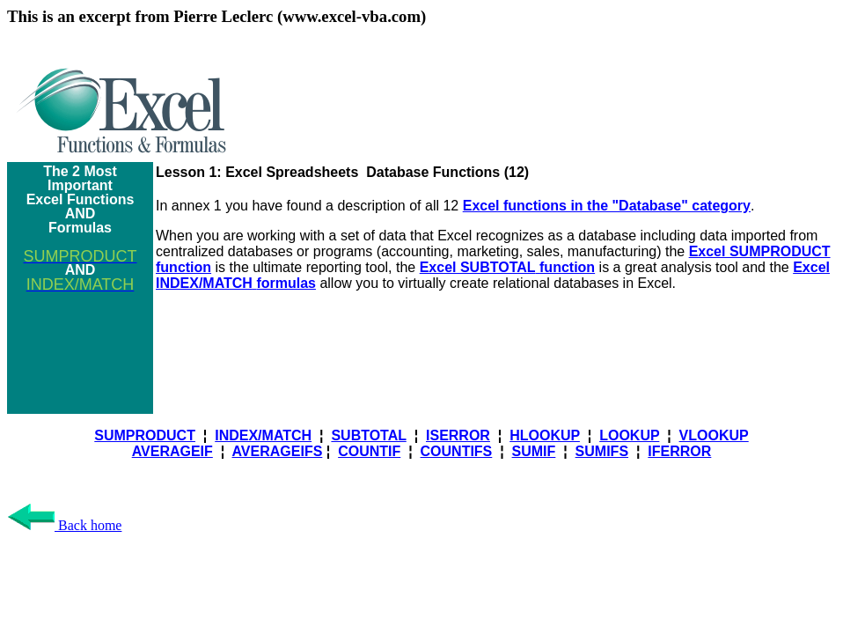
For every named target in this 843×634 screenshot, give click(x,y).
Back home (64, 525)
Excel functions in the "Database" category (607, 205)
